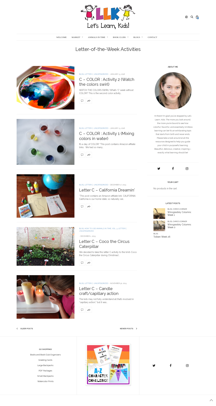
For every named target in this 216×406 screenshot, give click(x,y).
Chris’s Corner (180, 209)
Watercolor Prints (45, 381)
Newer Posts (128, 328)
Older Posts (25, 328)
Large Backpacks (45, 365)
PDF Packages (45, 370)
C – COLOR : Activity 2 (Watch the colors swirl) (106, 82)
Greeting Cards (45, 360)
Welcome (61, 37)
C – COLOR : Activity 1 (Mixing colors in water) (106, 136)
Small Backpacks (45, 376)
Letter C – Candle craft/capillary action (99, 291)
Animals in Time (96, 37)
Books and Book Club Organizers (45, 355)
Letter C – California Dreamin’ (107, 190)
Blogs (136, 37)
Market (76, 37)
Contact (152, 37)
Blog (81, 74)
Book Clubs (119, 37)
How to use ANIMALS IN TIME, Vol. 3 (101, 229)
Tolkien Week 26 (161, 237)
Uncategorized (101, 74)
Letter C (89, 74)
